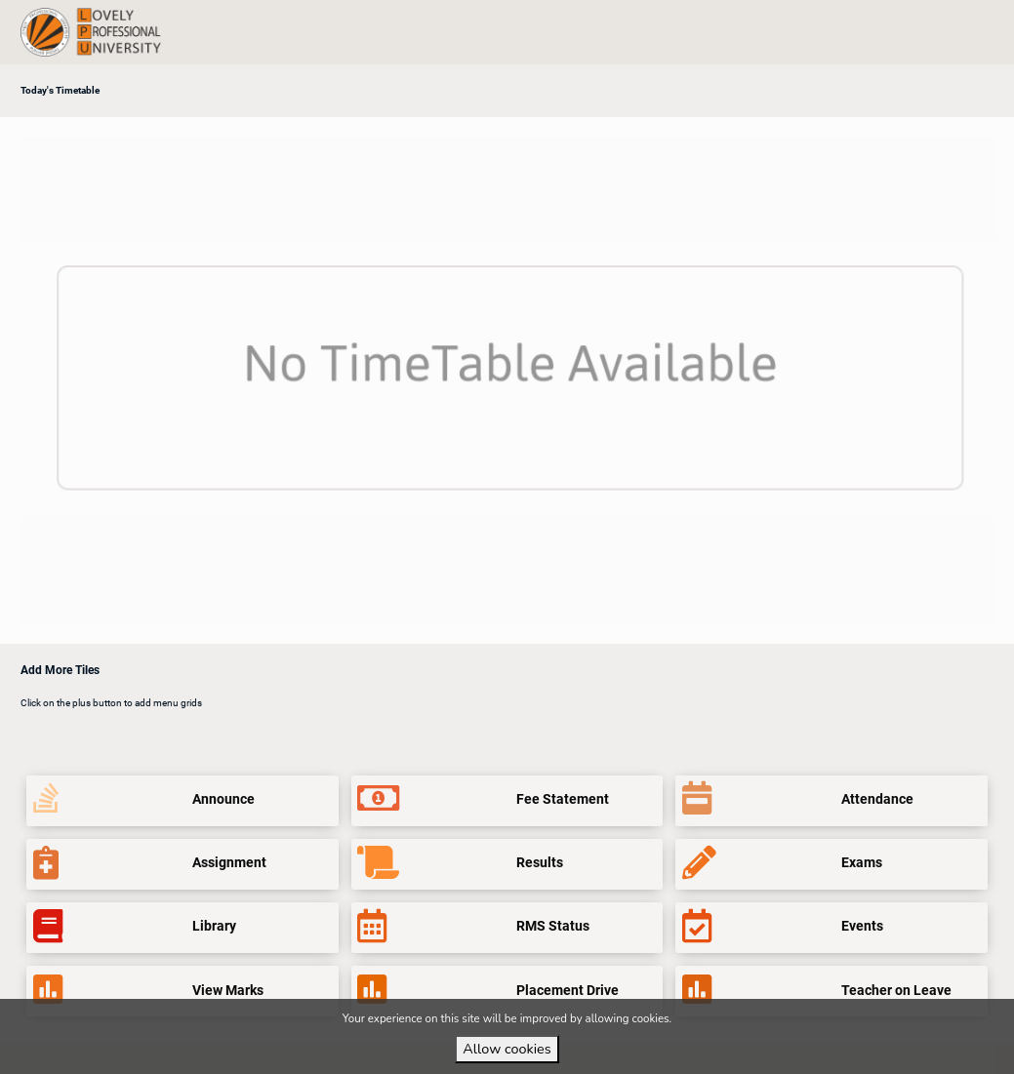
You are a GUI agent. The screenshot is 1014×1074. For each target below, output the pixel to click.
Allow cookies (506, 1048)
